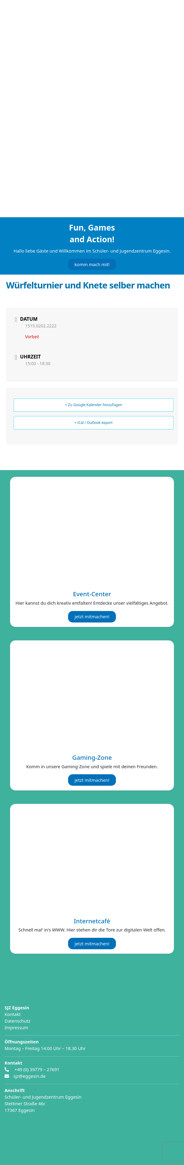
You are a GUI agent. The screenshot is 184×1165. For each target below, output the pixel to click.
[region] (92, 119)
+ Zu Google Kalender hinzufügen (93, 404)
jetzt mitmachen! (92, 616)
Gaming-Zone (92, 757)
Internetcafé (92, 921)
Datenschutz (17, 1021)
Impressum (16, 1027)
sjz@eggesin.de (30, 1076)
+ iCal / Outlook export (93, 422)
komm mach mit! (92, 264)
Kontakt (13, 1014)
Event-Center (92, 594)
